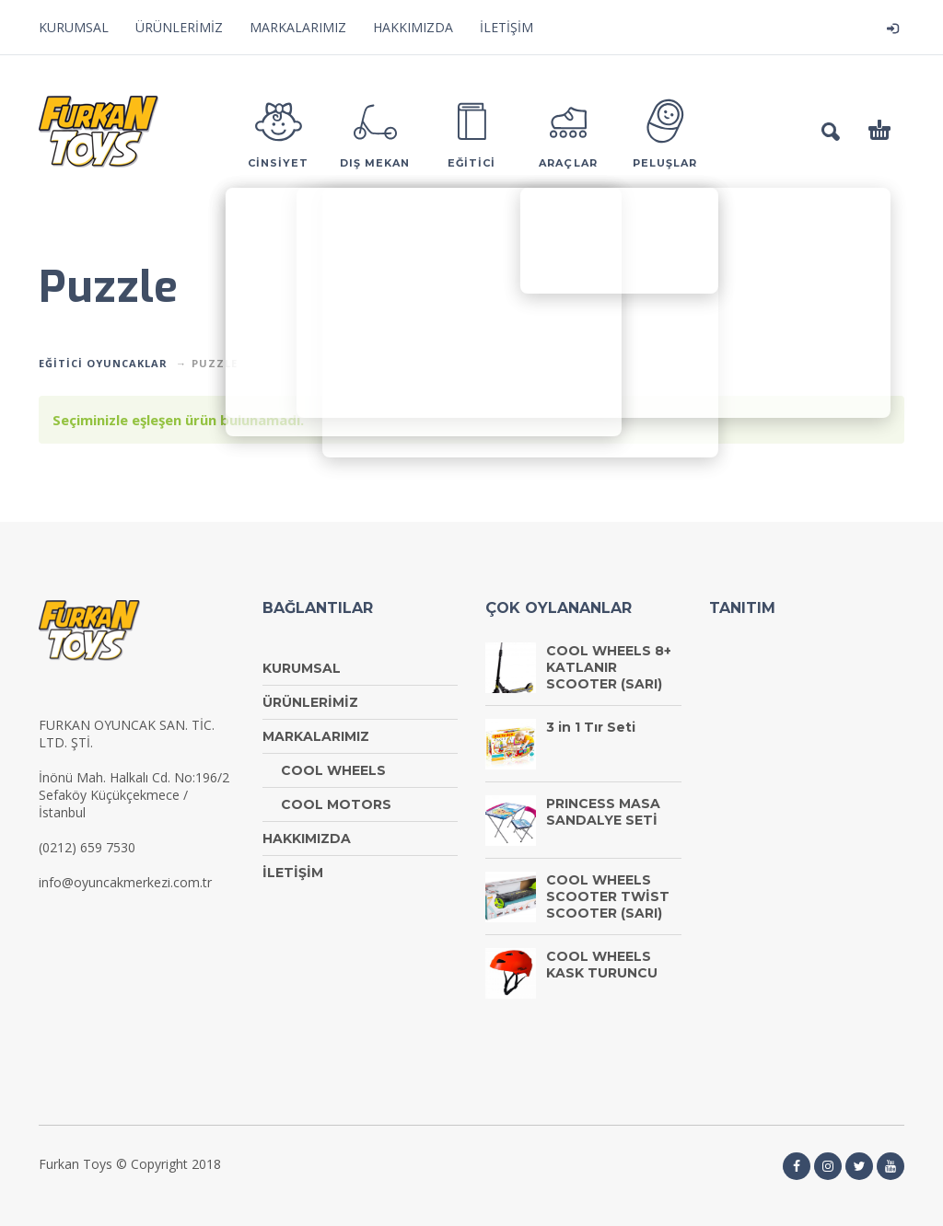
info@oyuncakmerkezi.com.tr (125, 882)
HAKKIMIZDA (413, 27)
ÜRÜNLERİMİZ (179, 27)
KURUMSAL (74, 27)
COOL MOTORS (336, 804)
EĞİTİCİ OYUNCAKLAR (103, 363)
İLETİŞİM (506, 27)
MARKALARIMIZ (298, 27)
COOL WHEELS (333, 770)
